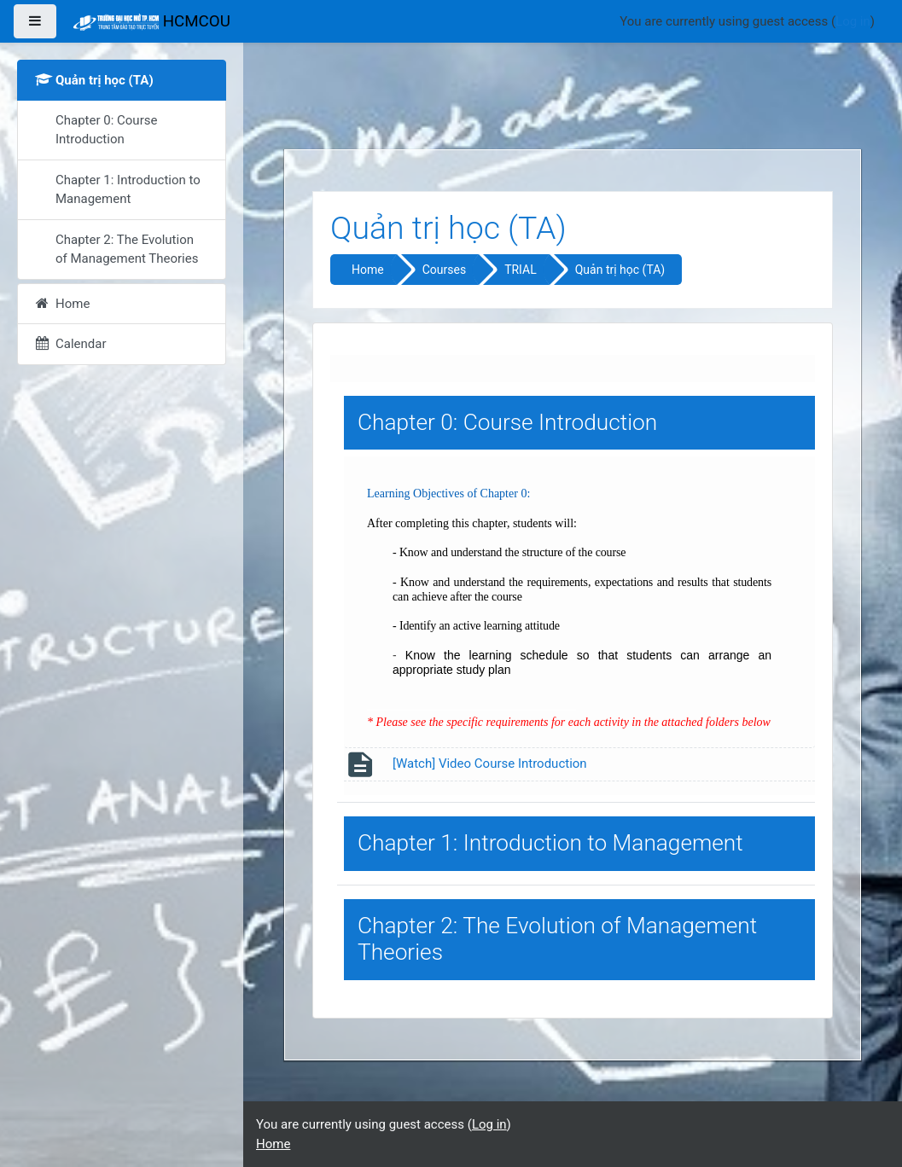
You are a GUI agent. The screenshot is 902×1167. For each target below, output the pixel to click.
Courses (444, 269)
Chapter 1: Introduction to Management (550, 843)
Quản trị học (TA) (620, 269)
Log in (852, 21)
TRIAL (520, 269)
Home (368, 269)
